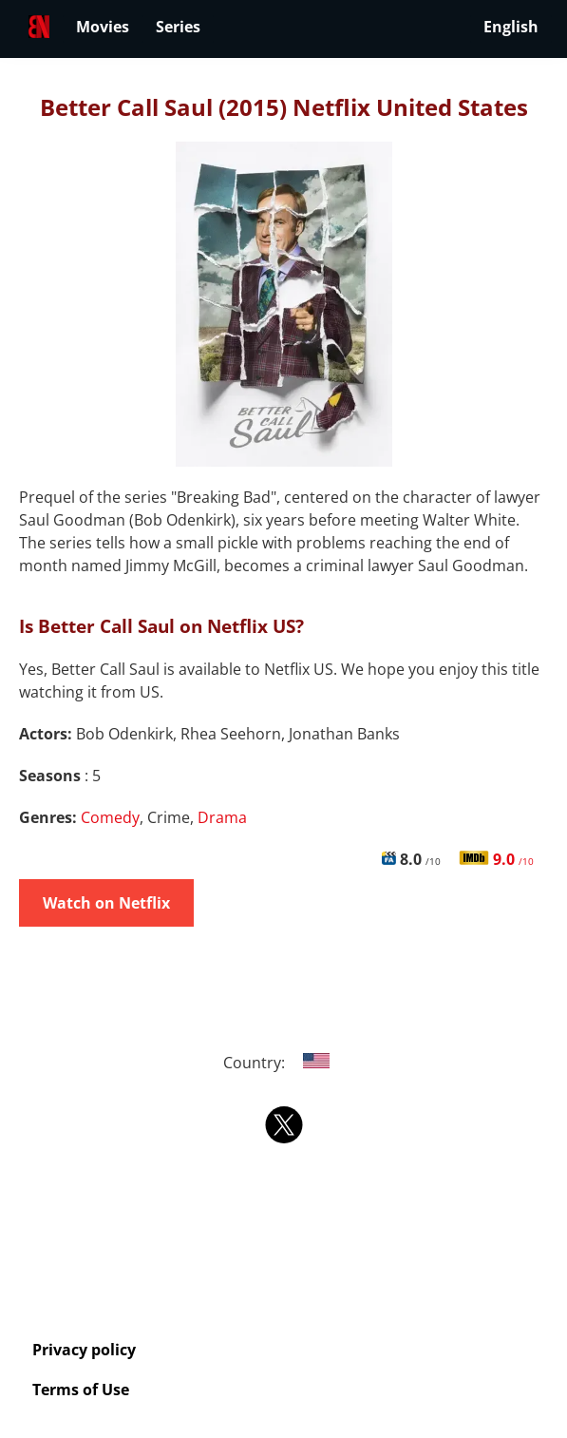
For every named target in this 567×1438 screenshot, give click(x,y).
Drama (222, 817)
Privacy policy (84, 1349)
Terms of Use (80, 1389)
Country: (283, 1062)
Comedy (110, 817)
